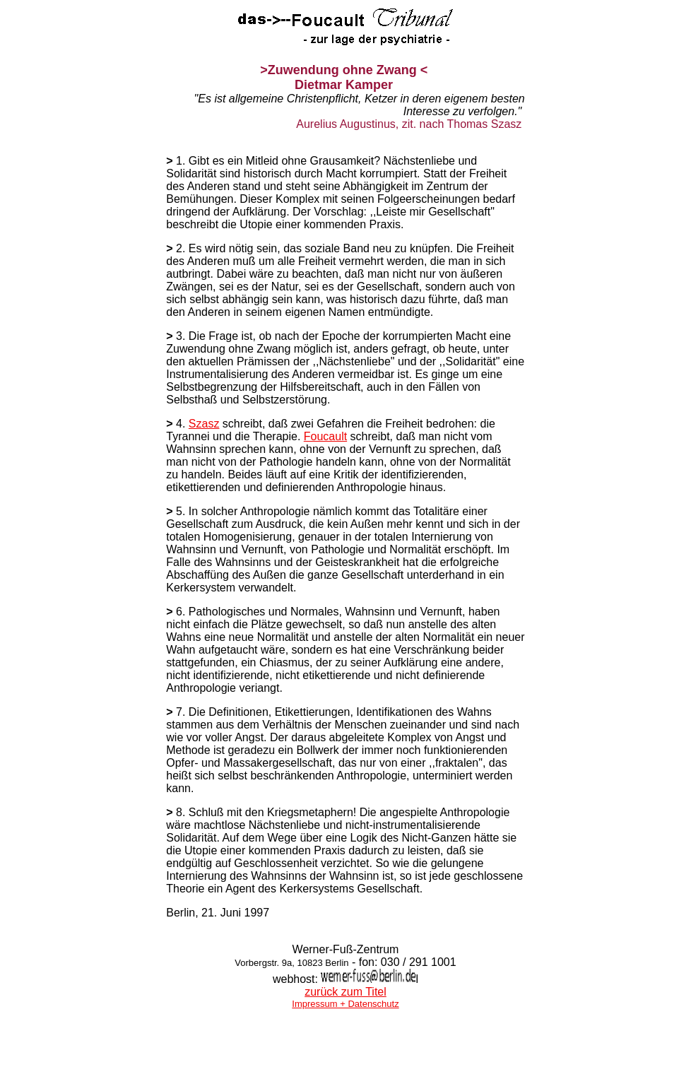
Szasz (204, 424)
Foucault (325, 436)
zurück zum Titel (345, 992)
